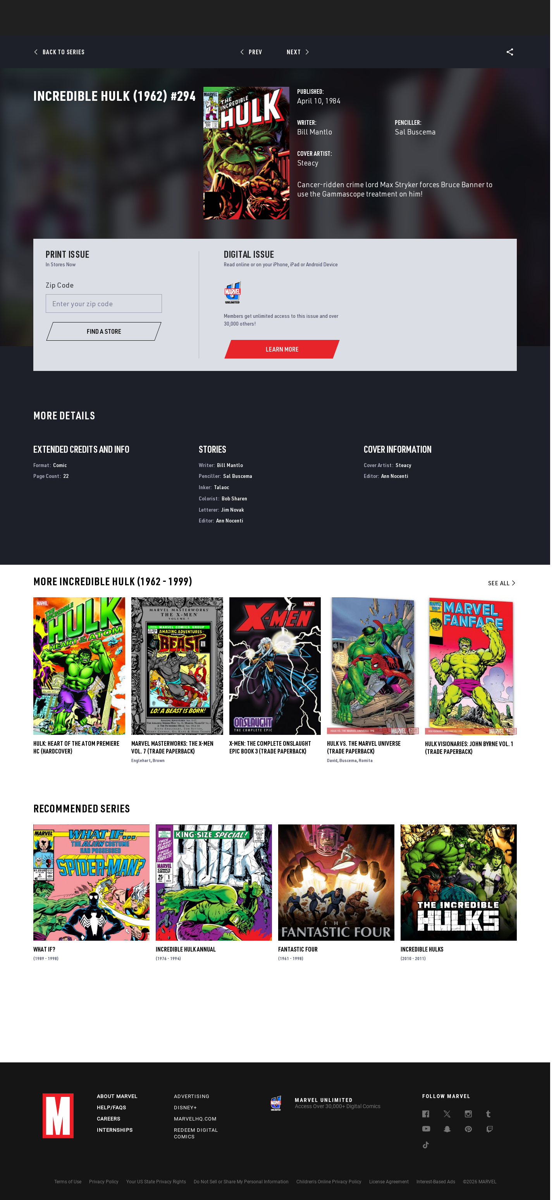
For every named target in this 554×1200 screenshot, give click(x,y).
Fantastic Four (298, 1025)
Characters (227, 27)
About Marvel (117, 1096)
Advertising (192, 1096)
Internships (115, 1130)
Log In (71, 10)
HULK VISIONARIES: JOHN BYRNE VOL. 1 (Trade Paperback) (469, 823)
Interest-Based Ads (435, 1181)
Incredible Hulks (422, 1025)
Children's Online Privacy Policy (328, 1181)
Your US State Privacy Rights (156, 1181)
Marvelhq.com (195, 1119)
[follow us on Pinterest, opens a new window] (468, 1130)
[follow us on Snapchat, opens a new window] (447, 1130)
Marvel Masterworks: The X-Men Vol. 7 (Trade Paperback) (172, 823)
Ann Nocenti (229, 596)
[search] (498, 10)
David (332, 837)
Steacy (189, 196)
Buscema (348, 837)
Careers (108, 1119)
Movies (264, 27)
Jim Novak (232, 585)
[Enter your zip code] (104, 380)
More (390, 27)
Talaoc (221, 563)
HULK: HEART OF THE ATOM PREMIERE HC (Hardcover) (76, 823)
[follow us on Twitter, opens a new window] (447, 1115)
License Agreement (389, 1181)
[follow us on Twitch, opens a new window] (489, 1130)
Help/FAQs (111, 1107)
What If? (44, 1025)
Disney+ (185, 1107)
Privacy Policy (104, 1181)
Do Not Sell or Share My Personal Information (241, 1181)
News (160, 27)
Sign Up (96, 10)
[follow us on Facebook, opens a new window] (425, 1115)
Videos (361, 27)
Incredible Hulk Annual (186, 1025)
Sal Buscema (355, 165)
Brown (159, 837)
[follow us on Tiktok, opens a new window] (425, 1146)
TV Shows (298, 27)
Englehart (141, 837)
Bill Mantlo (195, 165)
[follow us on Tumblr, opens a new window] (488, 1115)
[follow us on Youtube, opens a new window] (426, 1129)
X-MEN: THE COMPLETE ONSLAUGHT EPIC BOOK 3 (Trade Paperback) (270, 823)
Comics (189, 27)
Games (331, 27)
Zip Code (60, 361)
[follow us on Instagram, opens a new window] (468, 1115)
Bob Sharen (234, 574)
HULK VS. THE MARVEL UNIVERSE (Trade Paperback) (364, 823)
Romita (366, 837)
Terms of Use (67, 1181)
